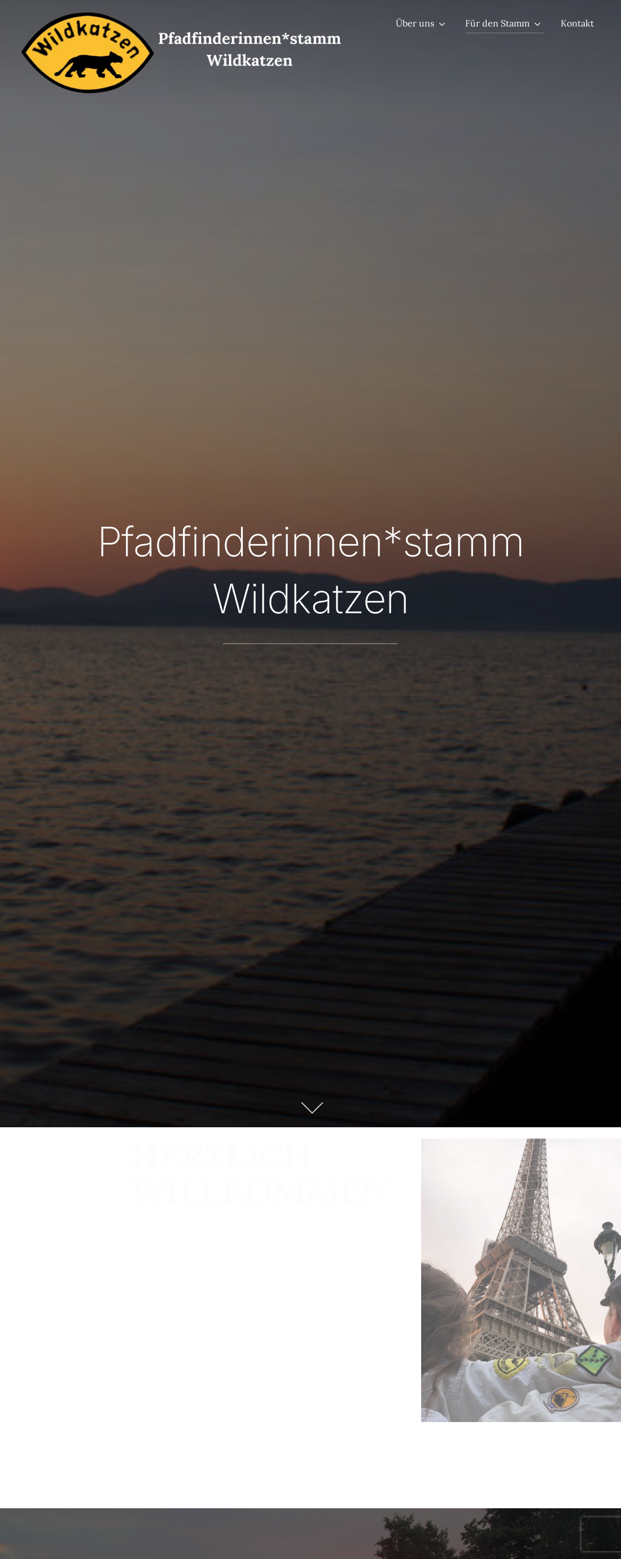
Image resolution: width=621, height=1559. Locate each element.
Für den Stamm (497, 23)
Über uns (415, 23)
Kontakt (577, 23)
